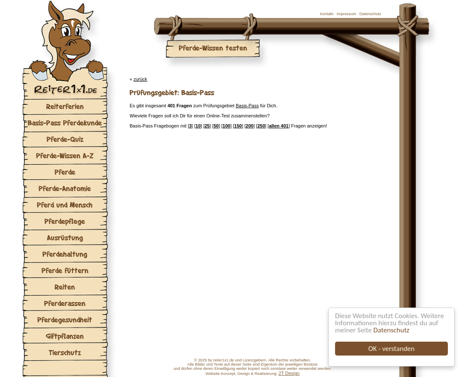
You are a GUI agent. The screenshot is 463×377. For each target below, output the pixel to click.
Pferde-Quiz (65, 139)
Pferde (65, 171)
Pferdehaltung (65, 254)
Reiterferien (65, 106)
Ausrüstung (65, 237)
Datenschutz (391, 330)
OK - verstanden (391, 348)
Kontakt (326, 14)
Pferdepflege (65, 221)
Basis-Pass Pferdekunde (65, 122)
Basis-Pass (247, 105)
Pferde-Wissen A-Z (64, 155)
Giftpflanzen (65, 336)
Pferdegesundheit (64, 319)
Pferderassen (64, 303)
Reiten (65, 286)
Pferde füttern (65, 270)
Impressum (346, 14)
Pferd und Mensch (65, 204)
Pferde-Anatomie (65, 188)
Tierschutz (65, 352)
